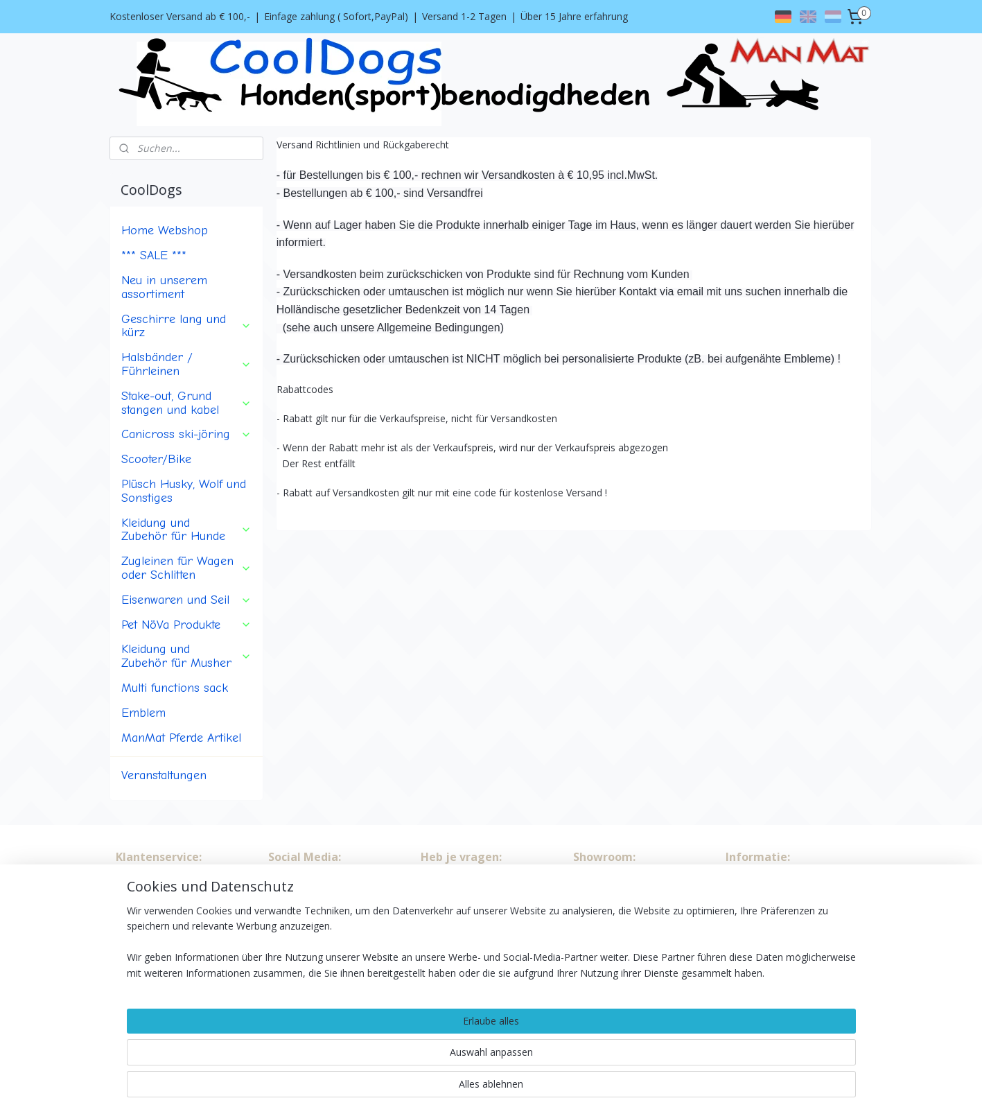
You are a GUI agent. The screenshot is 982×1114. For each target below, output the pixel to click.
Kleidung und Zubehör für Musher (186, 656)
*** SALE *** (153, 255)
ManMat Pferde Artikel (181, 738)
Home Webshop (164, 230)
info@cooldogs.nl (788, 930)
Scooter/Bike (156, 459)
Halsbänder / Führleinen (186, 364)
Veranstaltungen (164, 775)
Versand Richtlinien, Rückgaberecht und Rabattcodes (159, 945)
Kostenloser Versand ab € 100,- (179, 16)
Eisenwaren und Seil (186, 600)
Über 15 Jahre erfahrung (574, 16)
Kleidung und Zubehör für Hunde (186, 529)
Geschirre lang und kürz (186, 326)
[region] (400, 1059)
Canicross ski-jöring (186, 434)
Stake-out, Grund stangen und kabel (186, 403)
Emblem (143, 713)
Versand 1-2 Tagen (464, 16)
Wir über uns (144, 882)
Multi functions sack (174, 688)
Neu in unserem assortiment (164, 287)
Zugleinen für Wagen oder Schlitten (186, 568)
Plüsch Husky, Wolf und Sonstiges (183, 491)
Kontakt (133, 914)
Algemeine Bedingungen (170, 898)
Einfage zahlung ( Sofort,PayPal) (336, 16)
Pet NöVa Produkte (186, 625)
